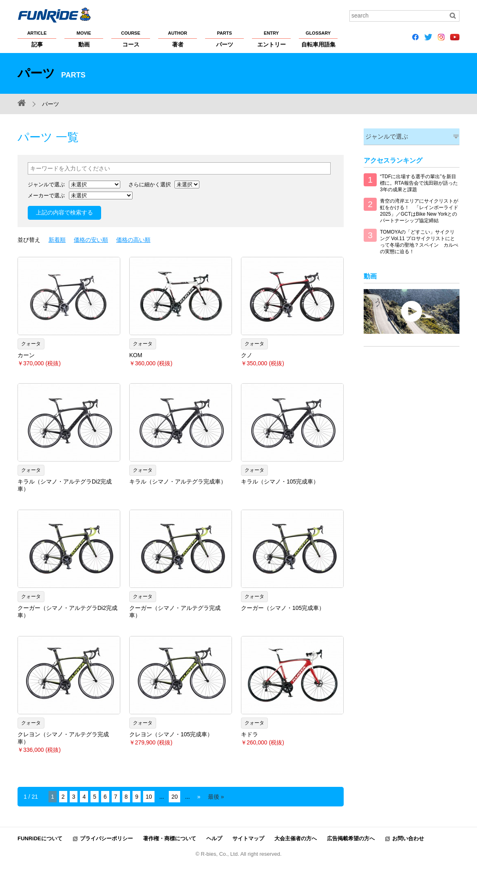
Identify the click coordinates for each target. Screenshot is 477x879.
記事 (37, 39)
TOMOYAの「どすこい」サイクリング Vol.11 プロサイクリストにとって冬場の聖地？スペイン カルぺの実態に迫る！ (419, 241)
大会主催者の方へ (295, 838)
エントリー (271, 39)
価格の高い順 (133, 239)
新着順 (57, 239)
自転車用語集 (318, 39)
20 (174, 796)
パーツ (224, 39)
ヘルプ (214, 838)
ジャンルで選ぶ (385, 136)
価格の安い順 (91, 239)
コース (130, 39)
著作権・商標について (169, 838)
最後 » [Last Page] (216, 796)
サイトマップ (248, 838)
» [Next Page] (199, 796)
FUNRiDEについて (40, 838)
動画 (83, 39)
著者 (177, 39)
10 (149, 796)
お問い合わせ (408, 838)
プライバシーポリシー (106, 838)
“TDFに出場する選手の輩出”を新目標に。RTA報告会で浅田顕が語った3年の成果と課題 (419, 182)
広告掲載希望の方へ (351, 838)
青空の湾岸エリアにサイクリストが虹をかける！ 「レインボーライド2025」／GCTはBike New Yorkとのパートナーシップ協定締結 (419, 210)
